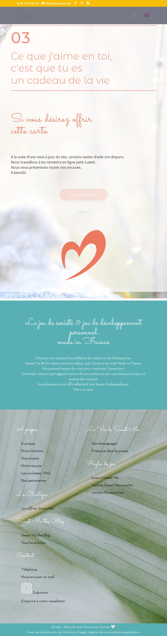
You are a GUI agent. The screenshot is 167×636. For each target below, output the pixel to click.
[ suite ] (83, 212)
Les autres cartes (83, 195)
